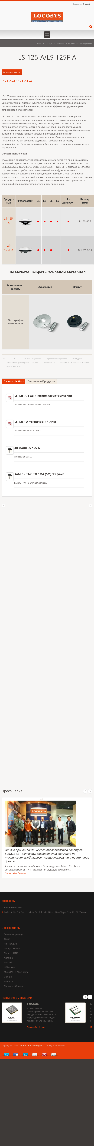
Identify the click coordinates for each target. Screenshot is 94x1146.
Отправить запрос (11, 72)
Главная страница (13, 934)
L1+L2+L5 (14, 359)
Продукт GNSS (12, 948)
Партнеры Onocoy (13, 986)
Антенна (60, 43)
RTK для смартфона (32, 359)
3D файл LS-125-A (27, 448)
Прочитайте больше (15, 873)
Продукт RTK (11, 953)
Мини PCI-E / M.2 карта (16, 972)
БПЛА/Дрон (77, 359)
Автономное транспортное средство (22, 363)
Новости (8, 981)
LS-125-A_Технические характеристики (43, 395)
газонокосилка (49, 363)
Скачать (8, 976)
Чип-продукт (10, 943)
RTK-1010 (33, 1004)
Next (90, 791)
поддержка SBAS (13, 366)
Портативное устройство (56, 359)
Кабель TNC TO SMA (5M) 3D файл (39, 474)
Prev (85, 791)
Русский (86, 4)
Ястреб (8, 962)
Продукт (49, 43)
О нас (7, 939)
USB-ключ (9, 967)
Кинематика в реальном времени (74, 363)
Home (38, 43)
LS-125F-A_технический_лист (35, 422)
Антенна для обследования (80, 43)
